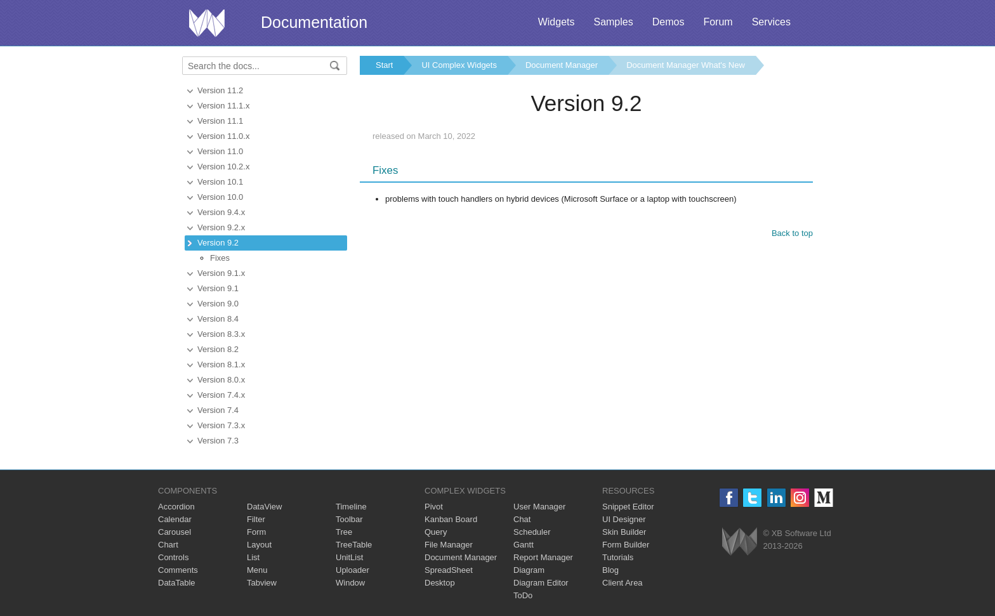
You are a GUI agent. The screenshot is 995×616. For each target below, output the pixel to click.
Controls (173, 557)
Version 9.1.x (221, 273)
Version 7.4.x (221, 395)
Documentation (314, 22)
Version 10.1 (220, 182)
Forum (717, 21)
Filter (256, 519)
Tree (344, 532)
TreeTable (354, 544)
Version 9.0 (218, 303)
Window (350, 582)
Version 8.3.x (221, 334)
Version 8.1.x (221, 364)
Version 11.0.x (223, 136)
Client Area (622, 582)
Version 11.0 (220, 151)
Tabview (262, 582)
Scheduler (532, 532)
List (253, 557)
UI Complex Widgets (458, 65)
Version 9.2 (218, 242)
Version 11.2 (220, 90)
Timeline (351, 506)
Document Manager (561, 65)
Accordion (176, 506)
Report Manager (543, 557)
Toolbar (349, 519)
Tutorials (617, 557)
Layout (259, 544)
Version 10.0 (220, 197)
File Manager (449, 544)
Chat (521, 519)
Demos (668, 21)
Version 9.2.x (221, 227)
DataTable (176, 582)
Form (256, 532)
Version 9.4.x (221, 212)
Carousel (174, 532)
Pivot (434, 506)
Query (436, 532)
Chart (168, 544)
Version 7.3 (218, 440)
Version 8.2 (218, 349)
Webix (739, 541)
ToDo (522, 595)
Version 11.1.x (223, 105)
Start (384, 65)
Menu (257, 570)
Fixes (220, 258)
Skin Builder (624, 532)
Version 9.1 (218, 288)
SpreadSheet (449, 570)
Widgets (556, 21)
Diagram (528, 570)
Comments (178, 570)
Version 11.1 (220, 121)
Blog (610, 570)
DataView (264, 506)
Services (771, 21)
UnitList (349, 557)
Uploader (352, 570)
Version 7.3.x (221, 425)
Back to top (792, 233)
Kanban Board (451, 519)
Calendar (175, 519)
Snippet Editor (628, 506)
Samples (613, 21)
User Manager (539, 506)
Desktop (440, 582)
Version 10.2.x (223, 166)
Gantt (523, 544)
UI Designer (624, 519)
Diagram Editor (541, 582)
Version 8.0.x (221, 379)
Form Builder (625, 544)
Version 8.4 (218, 319)
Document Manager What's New (685, 65)
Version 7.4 (218, 410)
